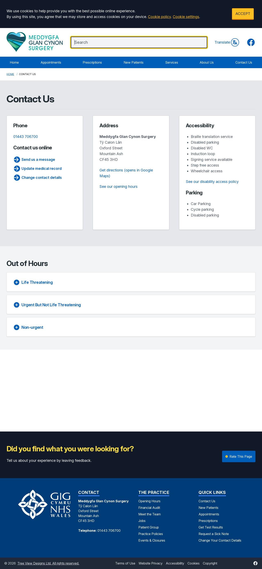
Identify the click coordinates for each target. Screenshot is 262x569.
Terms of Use (125, 563)
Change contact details (37, 177)
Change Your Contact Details (220, 540)
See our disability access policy (212, 181)
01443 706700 (25, 136)
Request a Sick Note (214, 534)
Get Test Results (211, 527)
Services (171, 62)
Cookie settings (186, 17)
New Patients (133, 62)
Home (14, 62)
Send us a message (34, 159)
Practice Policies (150, 534)
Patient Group (148, 527)
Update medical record (37, 168)
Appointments (51, 62)
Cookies (193, 563)
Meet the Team (149, 514)
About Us (207, 62)
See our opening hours (118, 186)
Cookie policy (159, 17)
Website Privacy (151, 563)
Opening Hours (149, 501)
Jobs (142, 521)
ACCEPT (242, 13)
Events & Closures (151, 540)
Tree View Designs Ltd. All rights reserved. (48, 563)
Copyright (210, 563)
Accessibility (175, 563)
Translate (227, 42)
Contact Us (243, 62)
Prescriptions (92, 62)
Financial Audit (149, 508)
